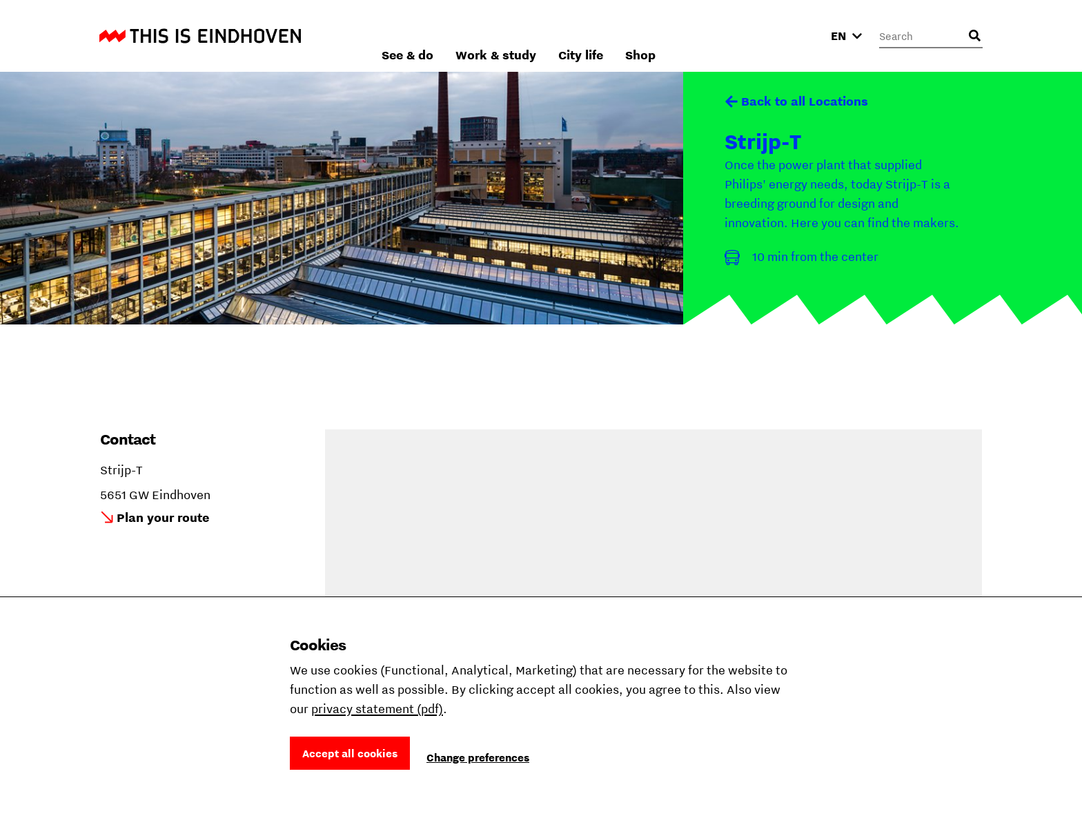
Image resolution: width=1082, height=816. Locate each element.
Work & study (643, 35)
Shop (788, 35)
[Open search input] (974, 35)
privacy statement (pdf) (377, 709)
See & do (555, 35)
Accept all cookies (349, 753)
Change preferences (477, 757)
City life (728, 35)
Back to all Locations (804, 101)
